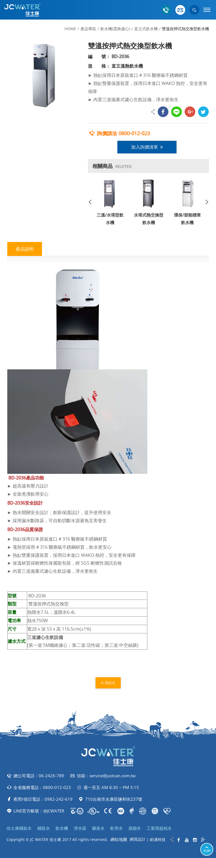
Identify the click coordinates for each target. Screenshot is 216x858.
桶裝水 (43, 828)
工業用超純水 (159, 828)
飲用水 (116, 828)
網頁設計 (137, 839)
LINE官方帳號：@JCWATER (38, 811)
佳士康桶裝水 (19, 828)
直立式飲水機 (146, 28)
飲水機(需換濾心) (115, 28)
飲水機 (61, 828)
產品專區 (88, 28)
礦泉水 (98, 828)
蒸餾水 (134, 828)
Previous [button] (92, 202)
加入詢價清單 (147, 147)
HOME (70, 28)
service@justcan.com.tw (112, 775)
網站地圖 (118, 839)
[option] (42, 76)
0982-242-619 (59, 799)
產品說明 (25, 249)
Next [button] (205, 202)
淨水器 (80, 828)
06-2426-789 (51, 775)
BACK (108, 682)
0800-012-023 (134, 133)
